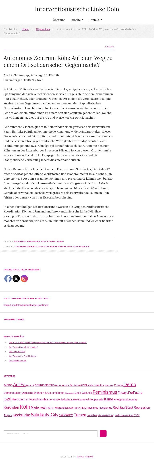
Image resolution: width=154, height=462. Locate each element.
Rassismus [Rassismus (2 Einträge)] (105, 407)
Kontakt (95, 20)
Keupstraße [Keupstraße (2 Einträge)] (96, 399)
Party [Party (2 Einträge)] (77, 407)
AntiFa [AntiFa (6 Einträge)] (19, 384)
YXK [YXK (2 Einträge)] (137, 415)
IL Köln (80, 457)
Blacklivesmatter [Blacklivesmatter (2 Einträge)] (94, 385)
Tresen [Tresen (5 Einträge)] (80, 415)
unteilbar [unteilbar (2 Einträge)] (92, 415)
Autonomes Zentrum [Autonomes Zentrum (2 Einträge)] (67, 385)
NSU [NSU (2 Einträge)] (70, 407)
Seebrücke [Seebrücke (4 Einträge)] (21, 415)
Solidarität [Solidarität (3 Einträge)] (66, 415)
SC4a (40, 247)
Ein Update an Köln (17, 361)
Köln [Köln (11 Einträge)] (25, 407)
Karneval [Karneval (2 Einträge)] (83, 399)
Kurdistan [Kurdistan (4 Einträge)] (11, 407)
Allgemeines (43, 29)
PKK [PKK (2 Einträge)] (83, 407)
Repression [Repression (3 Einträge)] (142, 407)
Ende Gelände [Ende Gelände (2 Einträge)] (83, 392)
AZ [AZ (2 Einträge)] (82, 385)
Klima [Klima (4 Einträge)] (108, 399)
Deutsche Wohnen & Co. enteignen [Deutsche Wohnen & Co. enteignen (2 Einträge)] (43, 392)
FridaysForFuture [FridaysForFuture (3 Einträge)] (130, 392)
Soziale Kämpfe (48, 241)
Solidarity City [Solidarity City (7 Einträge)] (44, 414)
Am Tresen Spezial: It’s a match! (23, 347)
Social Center (50, 247)
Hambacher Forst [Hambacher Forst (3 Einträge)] (24, 399)
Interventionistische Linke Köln (77, 9)
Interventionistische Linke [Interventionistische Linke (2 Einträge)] (62, 399)
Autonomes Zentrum (24, 247)
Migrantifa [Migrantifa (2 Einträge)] (61, 407)
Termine (60, 241)
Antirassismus (33, 241)
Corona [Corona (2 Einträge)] (118, 385)
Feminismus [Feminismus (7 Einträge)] (105, 392)
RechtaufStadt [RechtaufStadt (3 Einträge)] (123, 407)
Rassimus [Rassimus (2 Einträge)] (92, 407)
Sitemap (89, 457)
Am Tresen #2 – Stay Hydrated (22, 356)
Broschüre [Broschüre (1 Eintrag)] (109, 385)
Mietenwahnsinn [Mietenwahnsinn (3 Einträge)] (42, 407)
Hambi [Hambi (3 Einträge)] (42, 399)
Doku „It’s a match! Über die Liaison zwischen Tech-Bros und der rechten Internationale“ (48, 342)
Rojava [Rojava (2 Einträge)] (8, 415)
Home (25, 29)
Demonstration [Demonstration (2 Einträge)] (12, 392)
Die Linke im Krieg (17, 351)
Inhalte (76, 20)
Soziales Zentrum (81, 247)
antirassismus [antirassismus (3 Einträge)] (45, 385)
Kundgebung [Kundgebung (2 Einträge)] (129, 399)
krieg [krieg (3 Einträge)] (117, 399)
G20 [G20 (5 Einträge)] (7, 399)
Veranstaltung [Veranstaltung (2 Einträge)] (106, 415)
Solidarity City (65, 247)
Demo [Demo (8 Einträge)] (129, 384)
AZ (36, 247)
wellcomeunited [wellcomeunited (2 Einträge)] (124, 415)
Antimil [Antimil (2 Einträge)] (30, 385)
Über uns (59, 20)
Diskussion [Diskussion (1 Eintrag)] (69, 393)
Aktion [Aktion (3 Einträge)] (8, 385)
